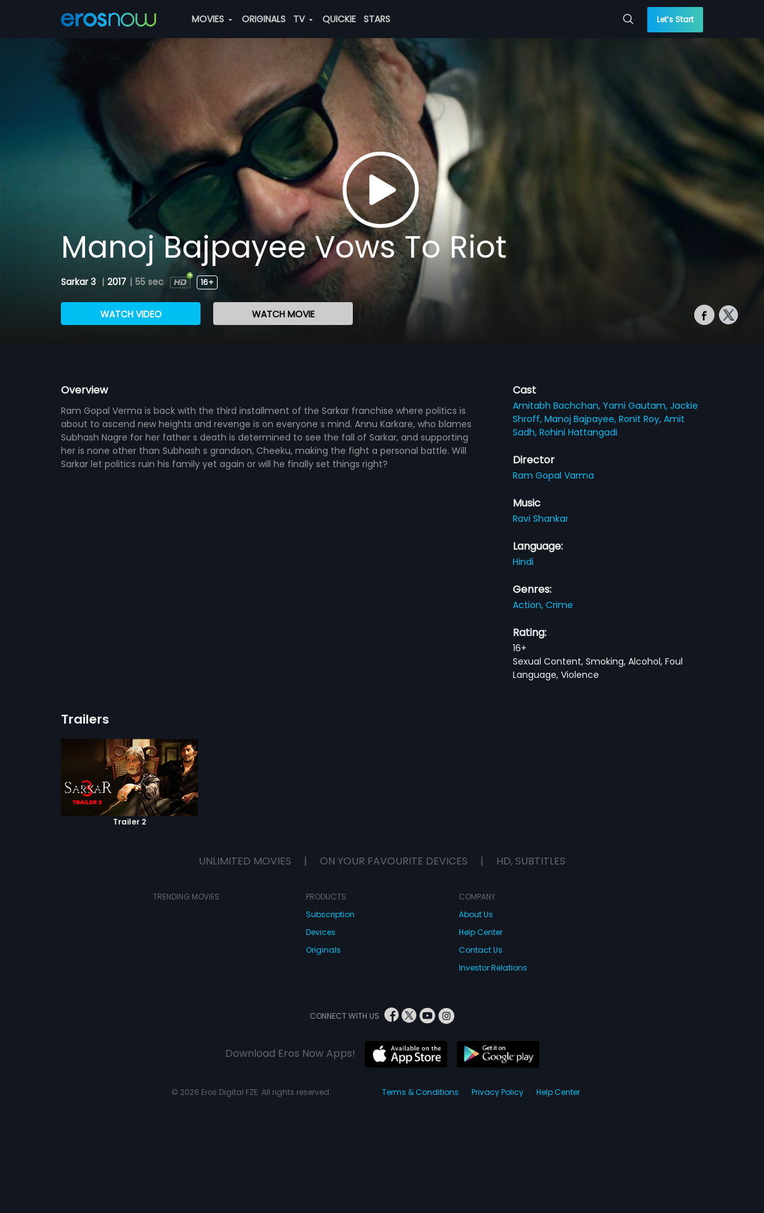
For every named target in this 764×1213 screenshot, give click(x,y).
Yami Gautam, (636, 405)
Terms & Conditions (420, 1092)
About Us (476, 914)
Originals (323, 950)
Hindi (523, 561)
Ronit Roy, (641, 419)
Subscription (330, 914)
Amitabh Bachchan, (558, 405)
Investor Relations (493, 967)
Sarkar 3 (79, 281)
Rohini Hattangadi (578, 432)
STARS (377, 19)
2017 (116, 281)
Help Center (481, 932)
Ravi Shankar (541, 518)
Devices (321, 932)
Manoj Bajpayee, (581, 419)
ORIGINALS (264, 19)
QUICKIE (339, 19)
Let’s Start (675, 19)
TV (303, 19)
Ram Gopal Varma (553, 475)
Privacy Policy (497, 1092)
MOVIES (212, 19)
